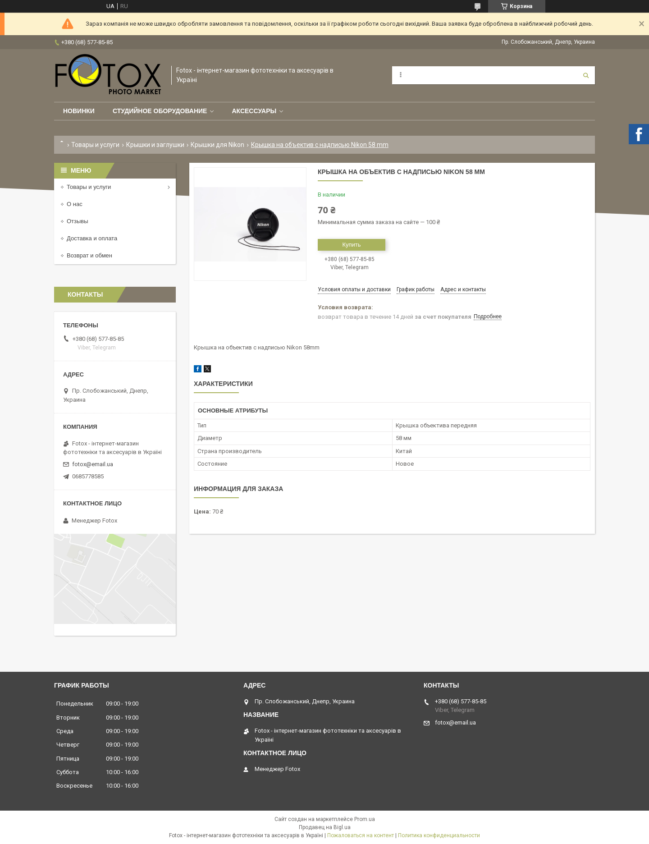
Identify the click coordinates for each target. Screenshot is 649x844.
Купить (351, 244)
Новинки (79, 111)
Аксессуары (254, 111)
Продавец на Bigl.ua (325, 827)
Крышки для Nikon (217, 144)
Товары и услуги (95, 144)
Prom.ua (364, 819)
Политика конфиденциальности (439, 835)
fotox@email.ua (92, 464)
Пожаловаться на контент (360, 835)
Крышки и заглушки (155, 144)
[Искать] (586, 75)
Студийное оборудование (160, 111)
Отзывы (77, 221)
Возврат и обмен (89, 255)
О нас (74, 204)
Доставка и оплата (92, 238)
